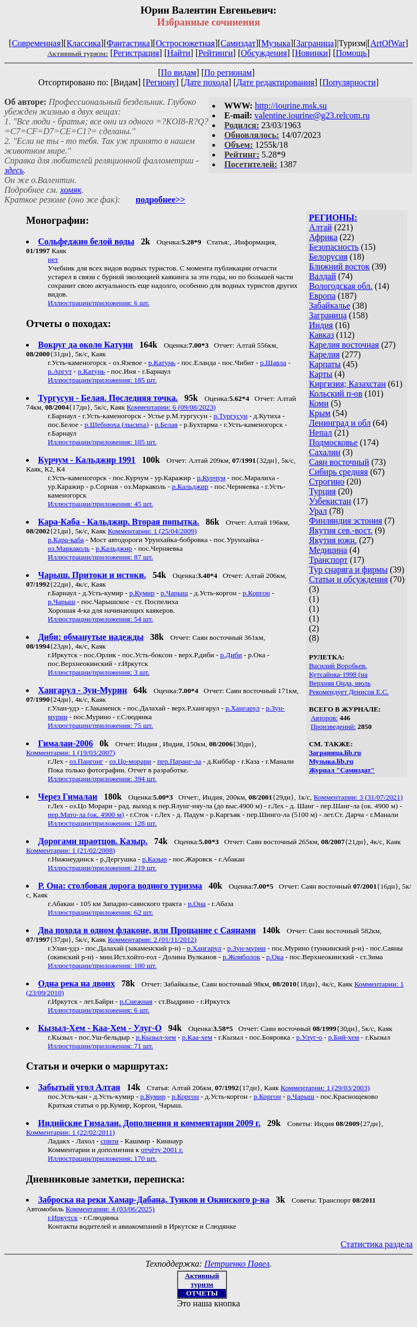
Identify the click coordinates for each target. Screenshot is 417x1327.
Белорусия (328, 256)
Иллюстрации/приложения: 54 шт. (100, 619)
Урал (318, 510)
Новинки (311, 53)
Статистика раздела (376, 1244)
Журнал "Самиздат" (342, 770)
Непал (320, 432)
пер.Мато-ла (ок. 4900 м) (86, 814)
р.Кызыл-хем (156, 1037)
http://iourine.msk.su (290, 105)
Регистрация (136, 53)
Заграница (315, 43)
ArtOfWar (387, 43)
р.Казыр (154, 859)
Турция (322, 491)
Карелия (324, 354)
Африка (323, 237)
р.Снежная (135, 1001)
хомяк (70, 189)
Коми (318, 403)
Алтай (320, 227)
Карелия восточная (344, 344)
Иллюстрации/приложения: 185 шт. (102, 380)
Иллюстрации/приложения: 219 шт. (102, 868)
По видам (178, 72)
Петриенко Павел (236, 1263)
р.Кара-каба (66, 540)
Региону (160, 82)
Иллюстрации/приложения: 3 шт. (98, 672)
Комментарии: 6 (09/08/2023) (171, 407)
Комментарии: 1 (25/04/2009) (152, 531)
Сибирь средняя (338, 471)
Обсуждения (264, 53)
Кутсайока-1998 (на (338, 674)
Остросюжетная (185, 43)
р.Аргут (60, 371)
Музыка (275, 43)
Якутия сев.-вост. (340, 530)
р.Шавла (273, 363)
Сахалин (324, 452)
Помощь (351, 53)
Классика (83, 43)
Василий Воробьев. (338, 666)
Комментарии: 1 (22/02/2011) (70, 1132)
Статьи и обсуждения (348, 579)
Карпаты (325, 364)
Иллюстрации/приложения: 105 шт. (102, 442)
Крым (320, 413)
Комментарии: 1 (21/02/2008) (70, 850)
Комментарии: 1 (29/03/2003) (325, 1088)
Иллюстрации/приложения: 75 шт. (100, 725)
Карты (320, 374)
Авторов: (324, 718)
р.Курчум (211, 478)
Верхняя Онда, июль (340, 683)
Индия (321, 325)
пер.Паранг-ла (179, 761)
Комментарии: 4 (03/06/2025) (110, 1209)
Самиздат (237, 43)
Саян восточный (339, 462)
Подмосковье (333, 442)
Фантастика (128, 43)
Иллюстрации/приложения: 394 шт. (102, 779)
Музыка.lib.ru (331, 761)
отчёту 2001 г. (162, 1150)
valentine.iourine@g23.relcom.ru (312, 115)
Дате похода (206, 82)
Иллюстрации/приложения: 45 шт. (100, 504)
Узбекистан (330, 501)
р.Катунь (161, 363)
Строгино (326, 481)
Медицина (328, 550)
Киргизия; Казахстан (347, 383)
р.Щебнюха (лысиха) (116, 424)
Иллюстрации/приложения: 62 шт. (100, 912)
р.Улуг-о (309, 1037)
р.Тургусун (230, 416)
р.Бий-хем (343, 1037)
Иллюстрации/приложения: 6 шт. (98, 303)
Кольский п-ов (335, 393)
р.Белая (166, 424)
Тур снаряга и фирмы (348, 569)
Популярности (349, 82)
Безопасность (334, 246)
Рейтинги (215, 53)
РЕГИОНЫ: (333, 217)
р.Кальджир (190, 486)
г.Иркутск (63, 1217)
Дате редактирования (275, 82)
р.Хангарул (242, 708)
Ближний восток (339, 266)
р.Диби (231, 655)
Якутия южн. (333, 540)
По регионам (228, 72)
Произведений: (333, 726)
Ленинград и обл (340, 422)
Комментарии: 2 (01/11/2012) (152, 939)
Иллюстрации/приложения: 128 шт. (102, 823)
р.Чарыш (174, 593)
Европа (322, 295)
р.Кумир (142, 593)
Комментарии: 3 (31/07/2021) (358, 797)
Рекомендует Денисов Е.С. (349, 692)
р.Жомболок (241, 957)
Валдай (322, 276)
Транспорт (328, 559)
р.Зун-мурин (247, 948)
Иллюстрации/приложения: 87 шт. (100, 557)
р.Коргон (256, 593)
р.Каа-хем (197, 1037)
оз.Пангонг (86, 761)
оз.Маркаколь (69, 548)
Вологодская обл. (340, 286)
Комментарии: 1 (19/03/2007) (70, 753)
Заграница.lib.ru (335, 753)
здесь (14, 170)
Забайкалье (329, 305)
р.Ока (274, 957)
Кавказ (321, 334)
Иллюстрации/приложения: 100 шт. (102, 965)
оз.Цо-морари (130, 761)
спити (109, 1141)
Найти (179, 53)
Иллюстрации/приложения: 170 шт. (102, 1158)
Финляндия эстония (345, 520)
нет (53, 259)
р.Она (197, 904)
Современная (36, 43)
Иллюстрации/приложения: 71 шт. (100, 1046)
